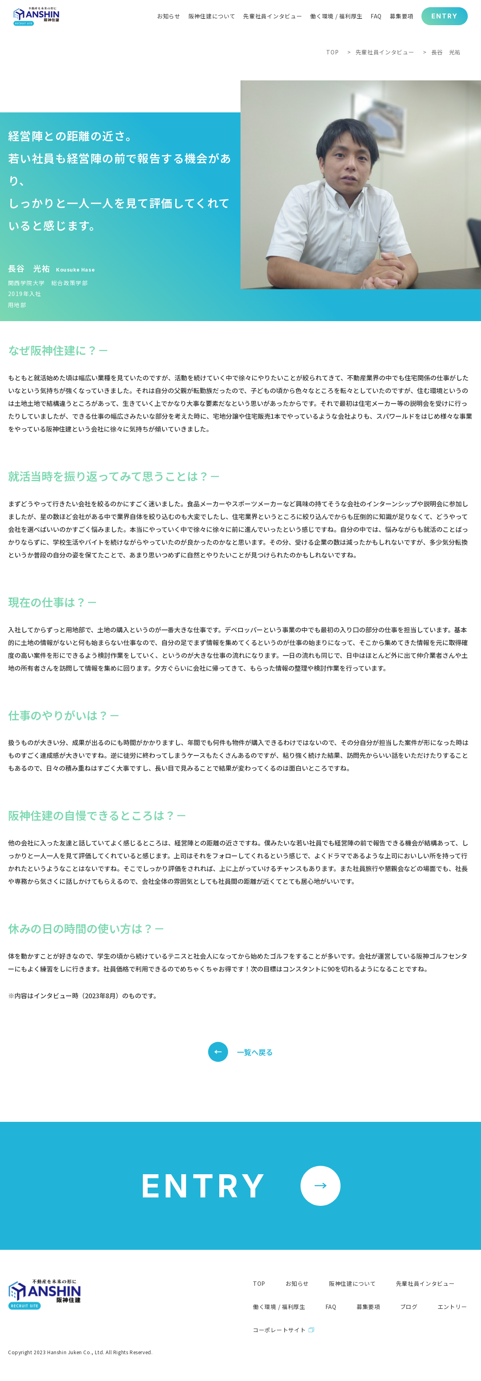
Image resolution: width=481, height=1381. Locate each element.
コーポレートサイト (279, 1330)
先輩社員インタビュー (385, 52)
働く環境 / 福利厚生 (279, 1307)
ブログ (409, 1307)
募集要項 (368, 1307)
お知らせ (297, 1283)
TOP (332, 52)
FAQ (331, 1307)
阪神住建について (352, 1283)
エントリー (452, 1307)
